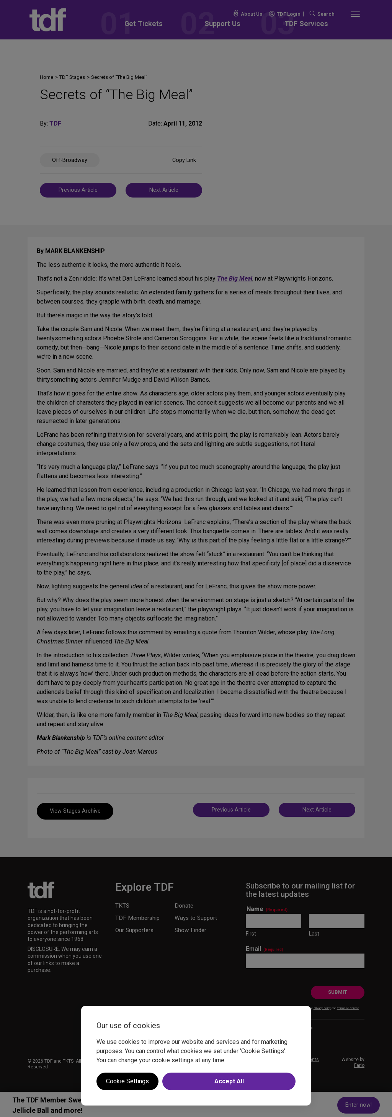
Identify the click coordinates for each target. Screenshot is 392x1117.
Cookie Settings (127, 1081)
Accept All (229, 1081)
